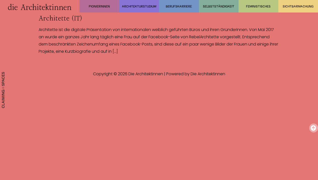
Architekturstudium (139, 6)
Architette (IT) (60, 18)
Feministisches (258, 6)
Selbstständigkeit (218, 6)
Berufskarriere (179, 6)
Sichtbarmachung (298, 6)
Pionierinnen (99, 6)
